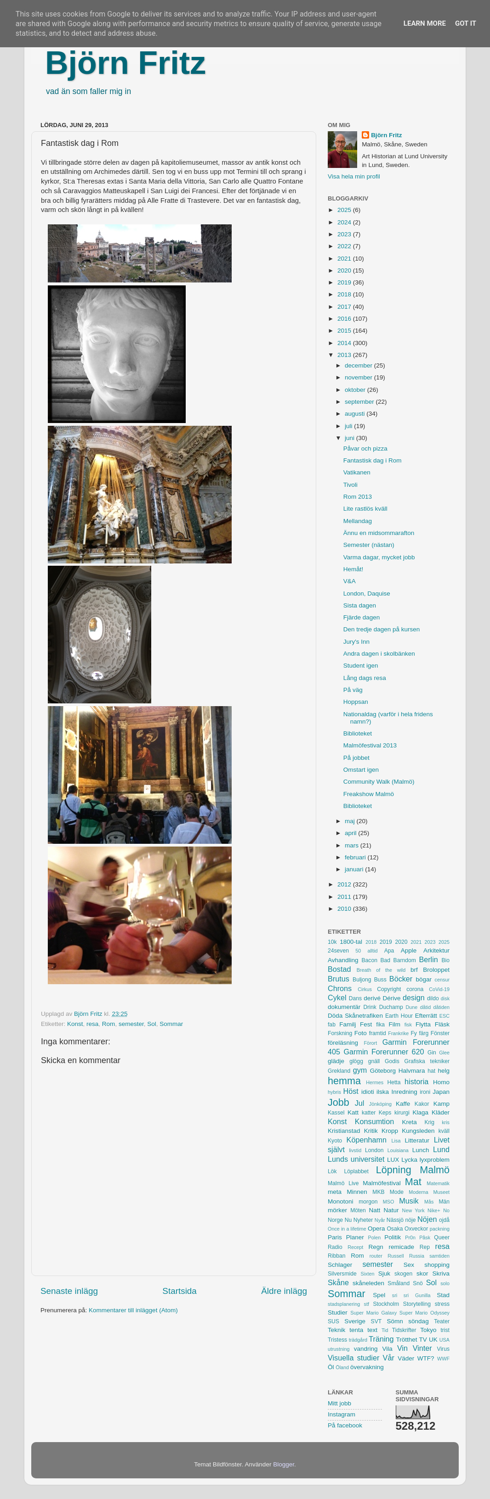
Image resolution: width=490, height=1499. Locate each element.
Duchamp (391, 1007)
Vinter (422, 1348)
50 (358, 950)
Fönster (440, 1033)
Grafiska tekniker (427, 1061)
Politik (392, 1237)
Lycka (409, 1159)
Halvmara (412, 1070)
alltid (372, 950)
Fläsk (442, 1024)
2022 (345, 246)
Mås (428, 1201)
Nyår (380, 1220)
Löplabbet (356, 1171)
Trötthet (406, 1339)
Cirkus (365, 989)
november (359, 377)
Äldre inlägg (284, 1291)
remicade (402, 1246)
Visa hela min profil (354, 176)
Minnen (357, 1191)
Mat (413, 1181)
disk (445, 998)
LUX (393, 1159)
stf (366, 1304)
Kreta (409, 1122)
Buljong (362, 979)
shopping (437, 1264)
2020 (345, 270)
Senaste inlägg (69, 1291)
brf (414, 969)
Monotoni (340, 1201)
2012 (345, 884)
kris (446, 1122)
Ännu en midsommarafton (379, 532)
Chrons (340, 988)
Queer (442, 1237)
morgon (368, 1201)
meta (335, 1191)
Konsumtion (374, 1121)
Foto (360, 1033)
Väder (406, 1358)
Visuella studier (353, 1358)
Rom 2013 (357, 496)
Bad (385, 960)
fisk (408, 1024)
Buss (380, 979)
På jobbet (356, 757)
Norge (335, 1220)
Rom (108, 1023)
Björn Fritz (125, 63)
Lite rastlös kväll (365, 508)
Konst (75, 1023)
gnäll (374, 1061)
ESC (444, 1016)
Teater (442, 1321)
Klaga (421, 1112)
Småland (398, 1283)
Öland (342, 1367)
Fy (413, 1033)
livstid (355, 1150)
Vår (388, 1358)
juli (349, 426)
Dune (411, 1007)
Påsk (424, 1237)
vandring (366, 1348)
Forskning (340, 1033)
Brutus (338, 979)
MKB (378, 1192)
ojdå (444, 1220)
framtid (377, 1033)
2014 (345, 343)
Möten (358, 1210)
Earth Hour (399, 1016)
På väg (353, 689)
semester (131, 1023)
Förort (370, 1043)
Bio (445, 960)
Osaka (395, 1229)
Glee (444, 1052)
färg (423, 1033)
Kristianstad (344, 1130)
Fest (366, 1024)
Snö (418, 1283)
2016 (345, 318)
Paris (335, 1237)
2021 (345, 258)
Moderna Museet (429, 1192)
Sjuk (384, 1273)
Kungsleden (418, 1130)
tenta (356, 1329)
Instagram (341, 1414)
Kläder (441, 1112)
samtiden (439, 1256)
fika (380, 1024)
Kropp (390, 1130)
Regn (375, 1246)
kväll (444, 1131)
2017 (345, 306)
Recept (355, 1247)
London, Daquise (366, 593)
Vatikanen (356, 472)
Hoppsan (355, 701)
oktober (356, 389)
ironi (425, 1092)
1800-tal (351, 941)
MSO (388, 1201)
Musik (408, 1201)
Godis (392, 1061)
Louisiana (398, 1150)
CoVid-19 (439, 989)
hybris (334, 1092)
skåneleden (368, 1283)
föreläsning (343, 1042)
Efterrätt (426, 1015)
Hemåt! (353, 569)
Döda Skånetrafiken (355, 1015)
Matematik (438, 1183)
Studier (338, 1312)
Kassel (336, 1112)
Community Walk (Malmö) (379, 781)
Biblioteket (357, 733)
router (376, 1256)
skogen (403, 1274)
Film (394, 1024)
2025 (345, 209)
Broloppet (436, 969)
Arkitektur (436, 950)
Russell (395, 1256)
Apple (409, 950)
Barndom (404, 960)
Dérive (392, 998)
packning (440, 1229)
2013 (345, 354)
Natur (391, 1210)
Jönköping (380, 1104)
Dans (355, 998)
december (359, 365)
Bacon (369, 960)
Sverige (354, 1321)
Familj (347, 1024)
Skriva (441, 1273)
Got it (465, 23)
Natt (375, 1210)
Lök (332, 1171)
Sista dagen (359, 605)
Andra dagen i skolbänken (379, 653)
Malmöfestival (382, 1183)
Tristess (337, 1340)
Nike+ (433, 1210)
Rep (425, 1247)
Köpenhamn (367, 1140)
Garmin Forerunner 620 (383, 1052)
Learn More (425, 23)
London (374, 1150)
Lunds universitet (356, 1159)
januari (355, 869)
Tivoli (350, 484)
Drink (370, 1007)
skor (422, 1273)
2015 (345, 330)
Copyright (389, 989)
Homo (441, 1082)
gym (360, 1070)
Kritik (371, 1130)
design (414, 997)
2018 (345, 294)
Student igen (360, 665)
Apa (389, 950)
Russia (416, 1256)
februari (356, 857)
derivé (372, 998)
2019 (345, 282)
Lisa (396, 1140)
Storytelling (417, 1304)
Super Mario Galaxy (373, 1312)
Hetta (393, 1082)
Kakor (422, 1104)
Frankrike (398, 1033)
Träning (381, 1339)
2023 (345, 234)
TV (423, 1339)
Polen (374, 1237)
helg (444, 1070)
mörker (337, 1210)
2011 (345, 896)
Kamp (441, 1103)
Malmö (435, 1170)
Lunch (420, 1150)
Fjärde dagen (361, 617)
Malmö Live (343, 1183)
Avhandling (343, 960)
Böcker (400, 979)
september (360, 401)
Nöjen (427, 1219)
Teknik (336, 1329)
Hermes (374, 1082)
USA (444, 1340)
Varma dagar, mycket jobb (379, 557)
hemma (344, 1081)
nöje (410, 1220)
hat (431, 1071)
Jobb (338, 1102)
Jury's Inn (356, 641)
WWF (443, 1358)
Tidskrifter (404, 1330)
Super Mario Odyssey (424, 1312)
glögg (356, 1061)
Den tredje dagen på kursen (381, 629)
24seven (338, 950)
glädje (336, 1061)
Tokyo (428, 1329)
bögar (424, 979)
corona (414, 989)
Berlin (428, 959)
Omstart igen (361, 769)
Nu (348, 1220)
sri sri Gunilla (411, 1295)
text (372, 1329)
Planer (355, 1237)
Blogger (283, 1464)
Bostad (339, 969)
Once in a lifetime (347, 1229)
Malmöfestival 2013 (370, 745)
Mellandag (357, 521)
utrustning (338, 1349)
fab (332, 1024)
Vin (402, 1348)
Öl (331, 1367)
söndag (418, 1321)
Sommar (171, 1023)
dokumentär (344, 1006)
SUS (333, 1321)
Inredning (404, 1091)
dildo (433, 998)
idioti (367, 1091)
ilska (382, 1091)
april (351, 833)
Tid (385, 1330)
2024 (345, 222)
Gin (431, 1052)
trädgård (358, 1340)
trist (445, 1330)
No (446, 1210)
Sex (409, 1264)
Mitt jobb (339, 1403)
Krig (429, 1122)
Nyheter (363, 1220)
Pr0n (410, 1237)
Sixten (367, 1273)
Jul (360, 1103)
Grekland (339, 1071)
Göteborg (383, 1070)
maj (351, 821)
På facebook (345, 1425)
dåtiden (441, 1007)
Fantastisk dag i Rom (372, 460)
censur (442, 979)
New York (413, 1210)
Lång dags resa (364, 677)
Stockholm (386, 1304)
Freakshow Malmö (368, 794)
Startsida (179, 1291)
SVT (376, 1321)
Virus (443, 1349)
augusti (355, 413)
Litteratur (417, 1140)
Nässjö (395, 1220)
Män (444, 1201)
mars (352, 845)
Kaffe (403, 1103)
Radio (335, 1247)
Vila (387, 1348)
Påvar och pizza (365, 448)
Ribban (336, 1256)
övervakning (367, 1367)
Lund (441, 1149)
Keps (385, 1112)
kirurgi (402, 1112)
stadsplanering (344, 1304)
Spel (379, 1295)
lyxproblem (435, 1159)
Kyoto (335, 1140)
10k (332, 942)
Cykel (337, 997)
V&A (349, 581)
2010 (345, 908)
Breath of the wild (381, 970)
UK (433, 1339)
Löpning (393, 1170)
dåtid (425, 1007)
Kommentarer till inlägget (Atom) (133, 1310)
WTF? (425, 1358)
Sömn (395, 1321)
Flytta (423, 1024)
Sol (151, 1023)
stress (442, 1304)
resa (92, 1023)
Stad (443, 1295)
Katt (353, 1112)
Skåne (338, 1282)
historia (416, 1081)
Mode (397, 1192)
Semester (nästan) (368, 544)
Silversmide (342, 1274)
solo (445, 1283)
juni (350, 438)
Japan (441, 1091)
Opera (376, 1228)
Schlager (340, 1264)
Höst (350, 1091)
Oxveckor (416, 1229)
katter (369, 1112)
